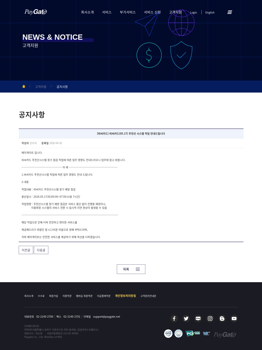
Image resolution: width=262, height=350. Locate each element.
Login (193, 12)
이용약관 (67, 296)
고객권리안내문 (148, 296)
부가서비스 (128, 12)
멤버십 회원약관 (84, 296)
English (210, 12)
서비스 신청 (152, 12)
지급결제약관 (103, 296)
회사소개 (87, 12)
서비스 (107, 12)
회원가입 (53, 296)
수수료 (41, 296)
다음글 (41, 250)
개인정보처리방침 (125, 296)
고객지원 (175, 12)
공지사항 (62, 86)
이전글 (26, 250)
